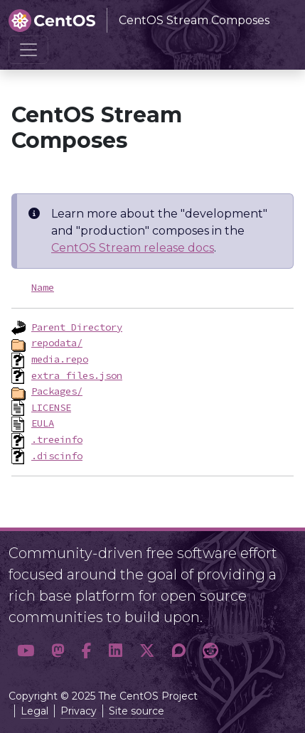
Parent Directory (76, 327)
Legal (34, 711)
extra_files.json (76, 375)
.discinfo (56, 455)
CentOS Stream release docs (132, 248)
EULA (42, 423)
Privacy (78, 711)
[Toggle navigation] (28, 50)
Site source (136, 711)
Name (42, 287)
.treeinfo (56, 439)
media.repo (59, 359)
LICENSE (51, 407)
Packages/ (56, 391)
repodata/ (56, 342)
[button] (26, 651)
